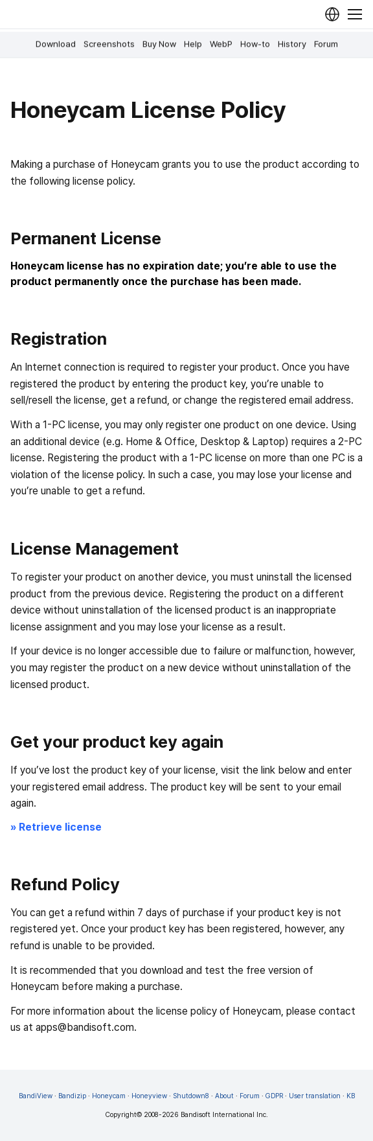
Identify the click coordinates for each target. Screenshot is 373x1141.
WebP (221, 44)
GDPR (274, 1096)
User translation (315, 1096)
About (224, 1096)
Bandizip (72, 1096)
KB (350, 1096)
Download (56, 44)
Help (193, 44)
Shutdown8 (191, 1096)
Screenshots (109, 44)
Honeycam (109, 1096)
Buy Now (159, 44)
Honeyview (149, 1096)
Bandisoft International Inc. (224, 1115)
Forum (326, 44)
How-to (255, 44)
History (292, 44)
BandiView (35, 1096)
